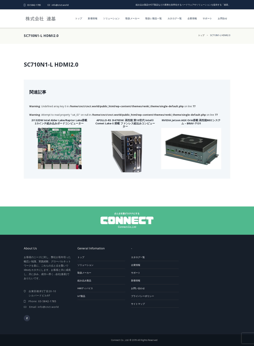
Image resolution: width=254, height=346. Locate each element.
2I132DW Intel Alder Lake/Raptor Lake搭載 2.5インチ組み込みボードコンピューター (59, 121)
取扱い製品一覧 (153, 18)
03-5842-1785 (34, 5)
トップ (78, 18)
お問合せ (222, 18)
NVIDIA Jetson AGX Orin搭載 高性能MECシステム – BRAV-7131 (191, 121)
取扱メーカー (132, 18)
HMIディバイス (85, 288)
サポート (207, 18)
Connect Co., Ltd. (120, 340)
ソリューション (111, 18)
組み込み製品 (84, 280)
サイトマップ (138, 303)
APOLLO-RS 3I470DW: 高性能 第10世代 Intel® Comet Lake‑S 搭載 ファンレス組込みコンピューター (125, 123)
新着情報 (92, 18)
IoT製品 (81, 296)
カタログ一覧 (175, 18)
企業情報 (192, 18)
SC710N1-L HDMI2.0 (220, 35)
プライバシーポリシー (142, 296)
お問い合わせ (138, 288)
